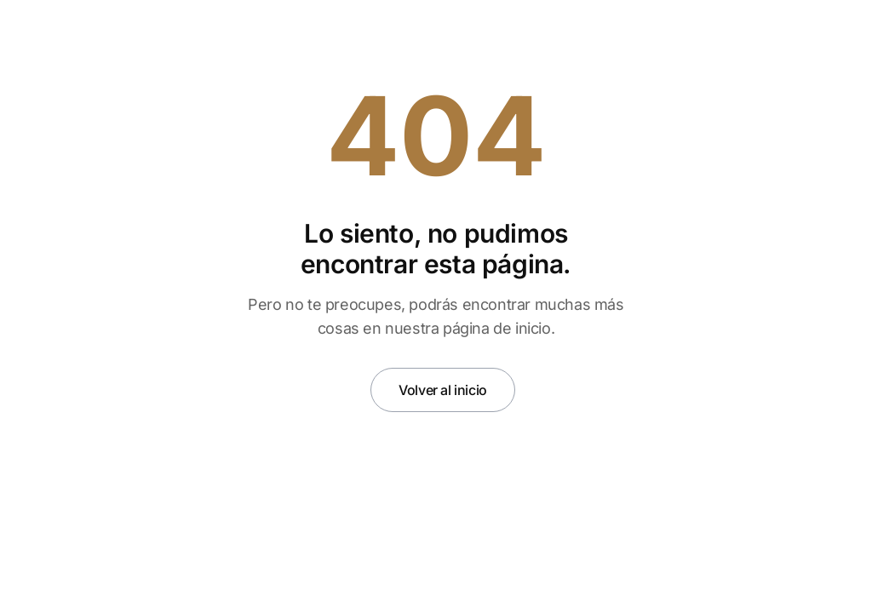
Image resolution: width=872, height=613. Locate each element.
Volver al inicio (443, 389)
